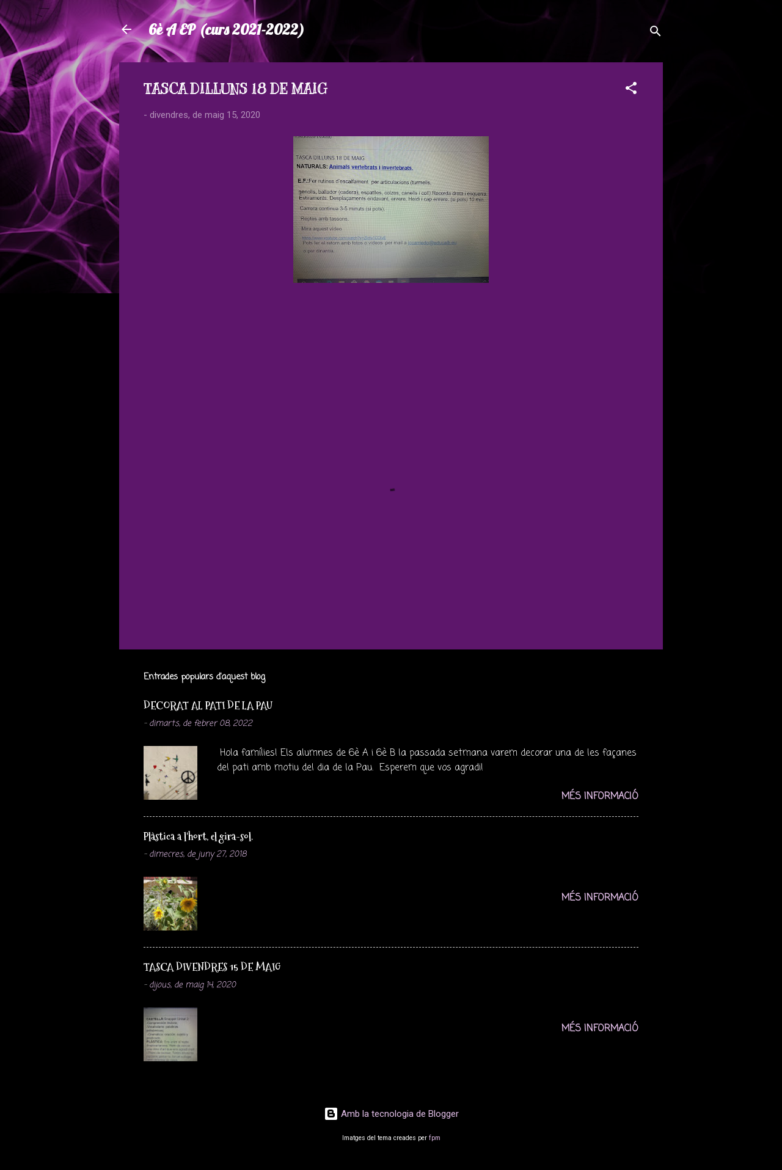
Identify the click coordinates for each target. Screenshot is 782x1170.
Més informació (599, 796)
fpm (434, 1138)
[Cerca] (655, 33)
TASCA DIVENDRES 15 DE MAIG (212, 966)
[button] (631, 90)
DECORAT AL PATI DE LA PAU (208, 705)
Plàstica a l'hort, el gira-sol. (198, 836)
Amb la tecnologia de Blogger (391, 1113)
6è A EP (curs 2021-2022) (226, 29)
